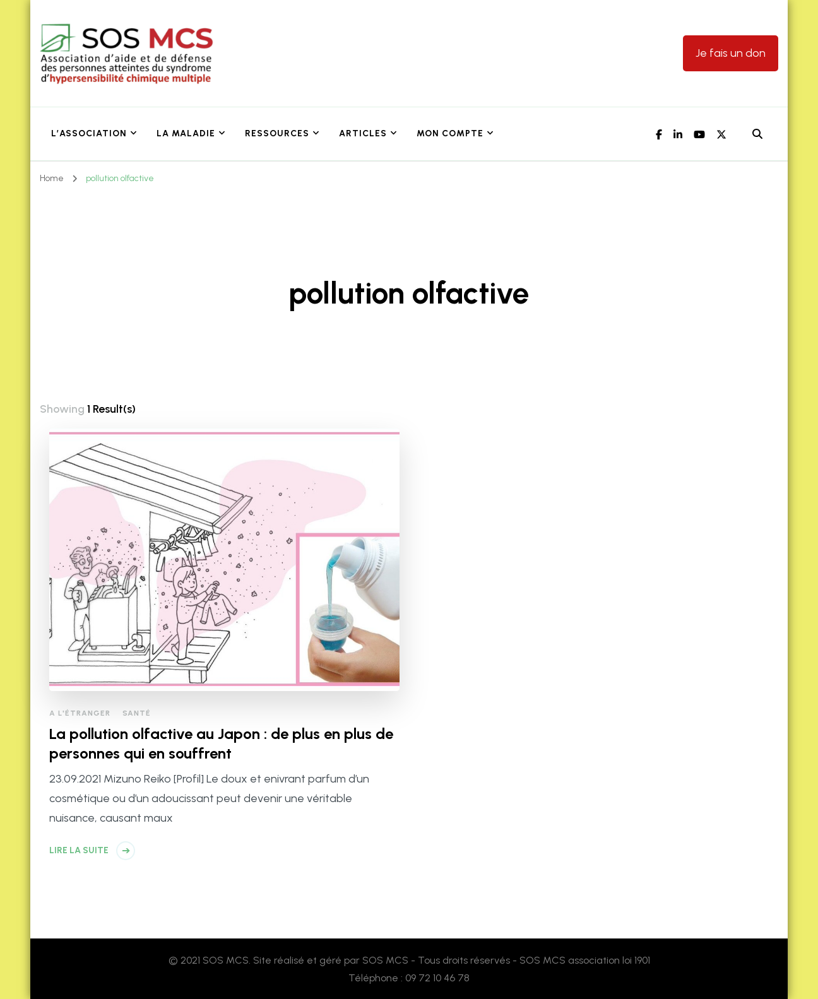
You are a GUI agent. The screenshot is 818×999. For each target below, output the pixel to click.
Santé (136, 713)
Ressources (277, 133)
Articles (363, 133)
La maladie (186, 133)
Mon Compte (450, 133)
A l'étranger (79, 713)
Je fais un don (731, 53)
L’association (89, 133)
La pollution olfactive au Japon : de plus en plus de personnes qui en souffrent (221, 743)
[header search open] (757, 134)
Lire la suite (79, 850)
